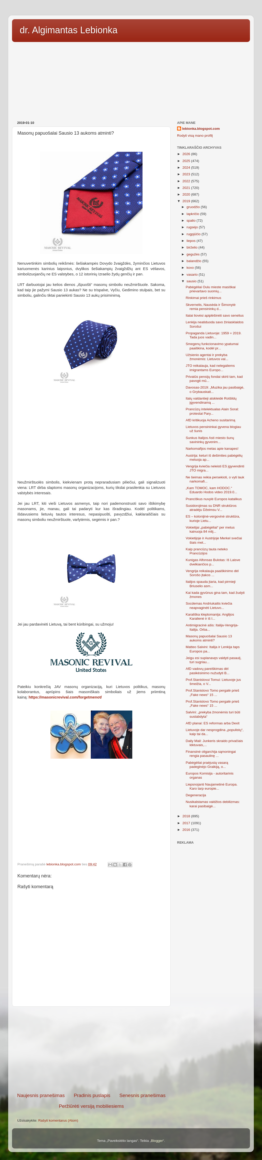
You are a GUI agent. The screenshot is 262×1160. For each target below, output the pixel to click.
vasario (193, 274)
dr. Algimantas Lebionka (68, 30)
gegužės (194, 254)
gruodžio (194, 207)
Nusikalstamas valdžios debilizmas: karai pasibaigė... (213, 804)
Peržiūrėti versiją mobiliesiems (91, 1106)
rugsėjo (193, 227)
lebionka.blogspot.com (201, 129)
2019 (186, 201)
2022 (186, 181)
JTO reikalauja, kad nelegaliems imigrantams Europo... (210, 368)
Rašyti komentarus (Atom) (58, 1120)
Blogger (157, 1141)
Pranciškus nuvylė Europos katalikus (214, 499)
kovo (191, 268)
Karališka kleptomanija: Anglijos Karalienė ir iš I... (210, 616)
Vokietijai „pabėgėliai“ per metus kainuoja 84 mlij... (210, 529)
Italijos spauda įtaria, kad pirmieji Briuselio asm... (211, 584)
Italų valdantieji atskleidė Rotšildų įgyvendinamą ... (211, 400)
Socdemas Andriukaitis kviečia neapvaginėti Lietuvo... (209, 605)
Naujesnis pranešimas (41, 1095)
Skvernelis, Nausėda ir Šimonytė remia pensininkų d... (211, 307)
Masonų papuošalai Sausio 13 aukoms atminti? (209, 638)
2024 (186, 167)
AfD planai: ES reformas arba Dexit (212, 723)
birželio (193, 247)
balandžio (194, 261)
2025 (186, 161)
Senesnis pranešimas (142, 1095)
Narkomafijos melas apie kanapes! (212, 448)
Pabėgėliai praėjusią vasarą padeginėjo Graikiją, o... (207, 765)
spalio (191, 220)
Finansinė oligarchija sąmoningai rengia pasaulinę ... (211, 754)
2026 (186, 154)
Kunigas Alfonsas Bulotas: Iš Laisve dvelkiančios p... (213, 562)
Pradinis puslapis (92, 1095)
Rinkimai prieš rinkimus (203, 298)
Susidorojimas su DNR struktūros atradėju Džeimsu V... (211, 508)
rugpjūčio (194, 234)
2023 (186, 174)
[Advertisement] (131, 79)
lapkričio (193, 214)
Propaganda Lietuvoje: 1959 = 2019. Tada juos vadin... (214, 335)
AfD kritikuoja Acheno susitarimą (210, 420)
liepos (191, 241)
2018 (186, 816)
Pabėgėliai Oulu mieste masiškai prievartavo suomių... (211, 289)
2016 (186, 830)
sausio (192, 281)
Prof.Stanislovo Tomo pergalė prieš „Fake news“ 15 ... (212, 692)
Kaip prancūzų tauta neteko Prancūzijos (207, 551)
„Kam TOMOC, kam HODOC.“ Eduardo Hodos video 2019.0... (211, 490)
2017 (186, 823)
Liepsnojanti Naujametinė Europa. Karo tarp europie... (212, 786)
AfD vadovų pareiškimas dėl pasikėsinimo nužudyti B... (208, 671)
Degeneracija (196, 795)
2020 (186, 194)
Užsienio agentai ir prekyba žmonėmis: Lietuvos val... (207, 357)
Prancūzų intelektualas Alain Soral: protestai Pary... (212, 411)
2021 (186, 188)
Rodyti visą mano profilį (195, 135)
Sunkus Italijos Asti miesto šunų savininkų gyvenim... (210, 440)
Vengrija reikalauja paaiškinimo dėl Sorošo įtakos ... (212, 573)
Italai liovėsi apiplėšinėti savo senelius (215, 315)
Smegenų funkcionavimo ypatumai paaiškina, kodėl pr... (212, 346)
